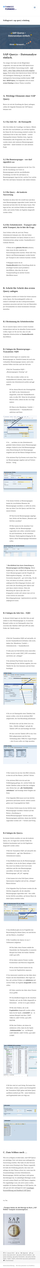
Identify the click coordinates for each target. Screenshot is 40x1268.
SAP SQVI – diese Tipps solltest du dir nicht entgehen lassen (19, 70)
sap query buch (11, 1255)
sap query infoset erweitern (24, 1255)
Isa (18, 1253)
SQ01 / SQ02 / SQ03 (9, 1258)
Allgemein (25, 1253)
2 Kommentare (9, 1260)
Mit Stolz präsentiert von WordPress (25, 1265)
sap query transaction (18, 1257)
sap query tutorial (30, 1257)
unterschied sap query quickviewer (25, 1258)
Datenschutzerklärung (8, 1265)
